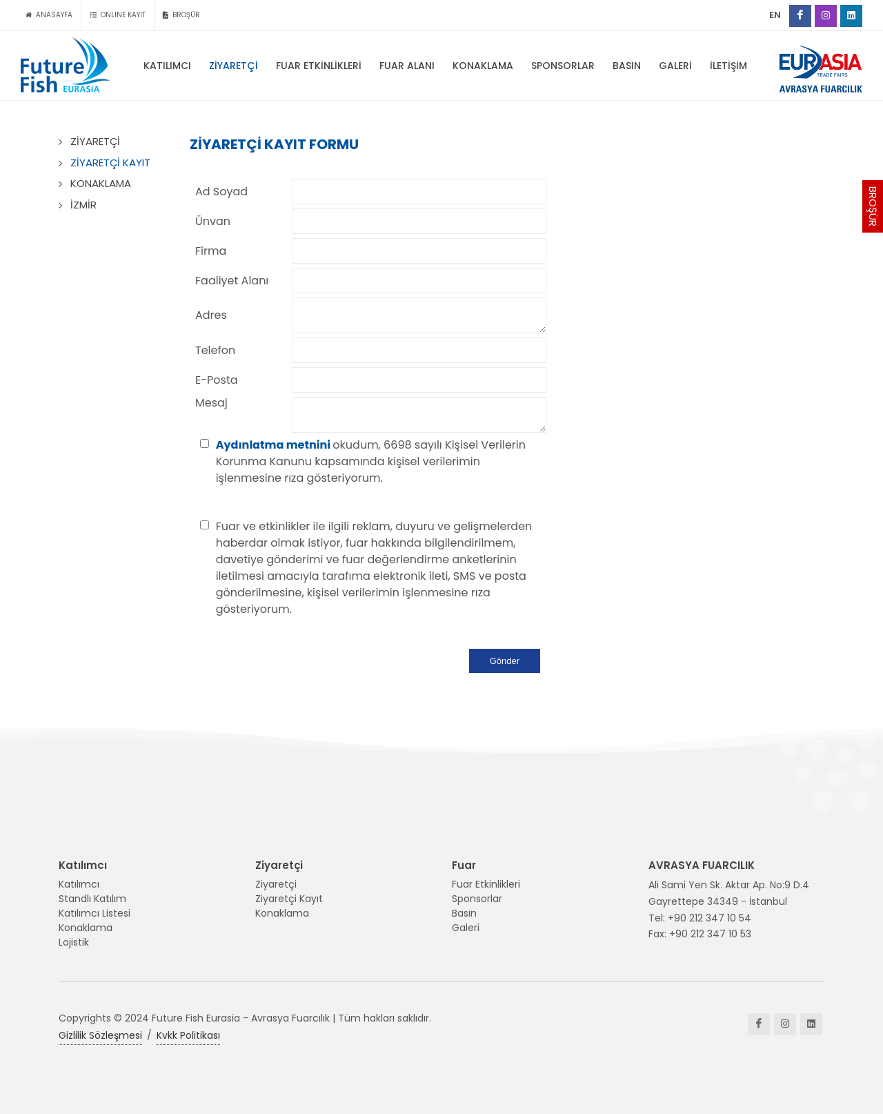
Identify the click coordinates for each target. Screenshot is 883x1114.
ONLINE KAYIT (118, 15)
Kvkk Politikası (188, 1035)
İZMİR (83, 204)
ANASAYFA (49, 15)
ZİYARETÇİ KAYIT (110, 162)
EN (775, 14)
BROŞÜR (873, 206)
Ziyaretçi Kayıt (289, 899)
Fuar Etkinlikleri (486, 884)
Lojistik (74, 942)
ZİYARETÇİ (95, 141)
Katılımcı (79, 884)
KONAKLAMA (100, 183)
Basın (464, 913)
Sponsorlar (477, 899)
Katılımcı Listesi (94, 913)
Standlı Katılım (92, 899)
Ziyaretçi (276, 884)
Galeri (465, 928)
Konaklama (85, 928)
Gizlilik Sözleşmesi (100, 1035)
